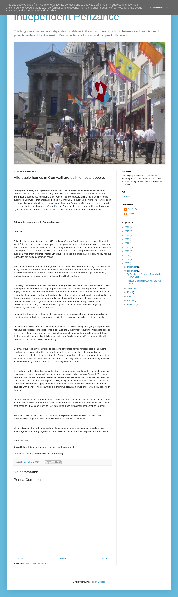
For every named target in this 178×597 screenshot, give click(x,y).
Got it (169, 8)
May (129, 292)
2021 (127, 247)
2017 (127, 263)
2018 (127, 259)
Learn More (156, 8)
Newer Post (20, 558)
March (130, 300)
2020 (127, 251)
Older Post (105, 558)
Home (63, 558)
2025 (127, 231)
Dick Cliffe (132, 209)
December (132, 267)
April (129, 296)
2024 (127, 235)
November (132, 271)
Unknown (132, 214)
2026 (127, 227)
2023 (127, 239)
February (131, 304)
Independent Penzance (66, 16)
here (57, 206)
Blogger (101, 582)
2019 (127, 255)
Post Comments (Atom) (37, 563)
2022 (127, 243)
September (132, 288)
